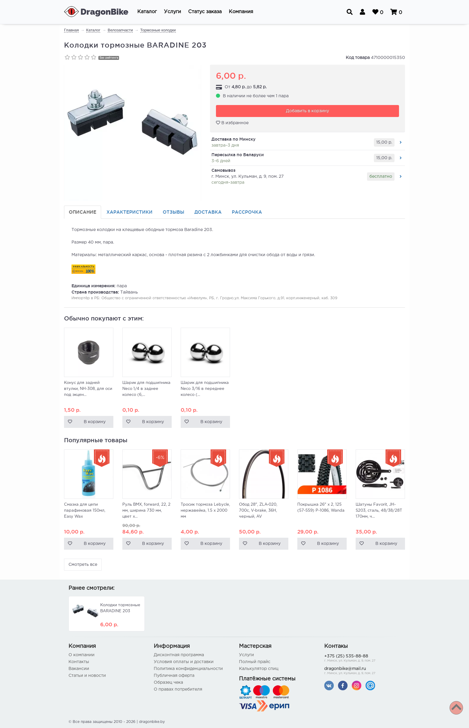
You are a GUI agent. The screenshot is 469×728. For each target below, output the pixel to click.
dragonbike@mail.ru (362, 671)
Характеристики (129, 212)
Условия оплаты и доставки (184, 662)
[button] (147, 12)
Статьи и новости (87, 675)
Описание (82, 212)
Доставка (208, 212)
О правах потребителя (178, 689)
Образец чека (168, 682)
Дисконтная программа (179, 655)
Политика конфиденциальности (188, 669)
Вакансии (78, 669)
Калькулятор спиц (258, 669)
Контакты (78, 662)
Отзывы (173, 212)
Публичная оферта (174, 675)
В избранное (232, 123)
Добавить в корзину (307, 111)
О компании (81, 655)
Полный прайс (254, 662)
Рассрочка (247, 212)
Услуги (246, 655)
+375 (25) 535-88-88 (362, 658)
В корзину (95, 422)
